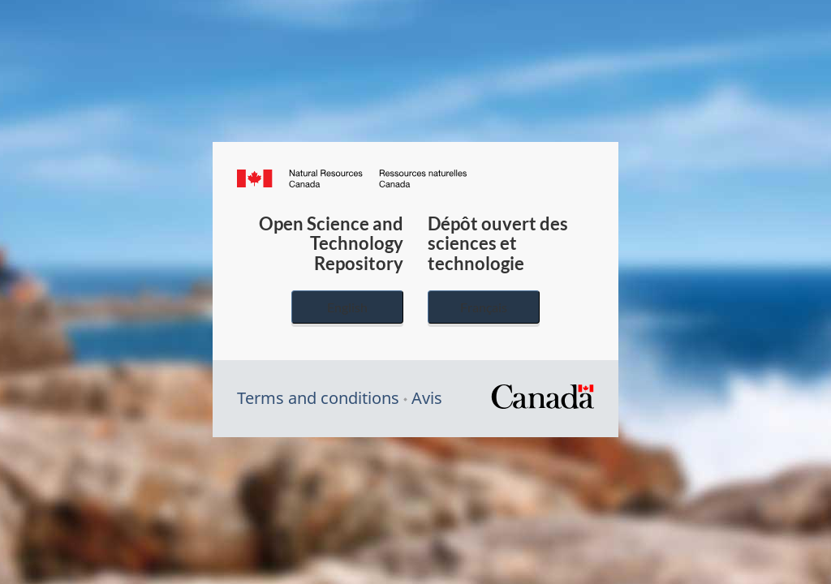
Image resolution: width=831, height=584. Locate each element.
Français (483, 307)
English (347, 307)
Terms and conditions (318, 398)
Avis (426, 398)
